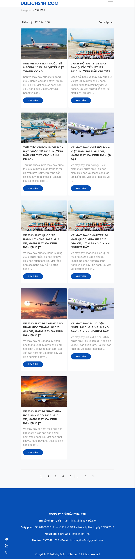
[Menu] (111, 3)
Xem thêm (33, 101)
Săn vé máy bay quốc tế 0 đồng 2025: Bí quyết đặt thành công (43, 67)
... (78, 476)
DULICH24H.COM (39, 3)
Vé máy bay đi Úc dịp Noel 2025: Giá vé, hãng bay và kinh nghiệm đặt (90, 327)
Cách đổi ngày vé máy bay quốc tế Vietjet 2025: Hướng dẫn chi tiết (90, 67)
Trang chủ (26, 10)
